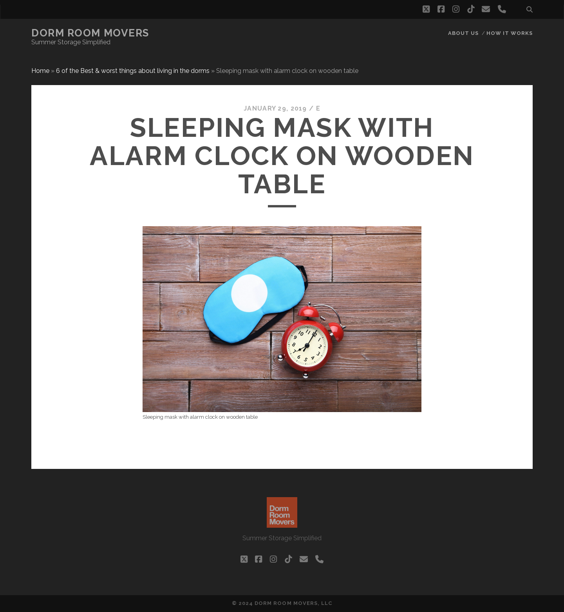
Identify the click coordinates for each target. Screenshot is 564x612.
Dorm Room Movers (90, 33)
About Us (463, 33)
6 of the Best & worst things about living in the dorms (133, 70)
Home (40, 70)
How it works (509, 33)
